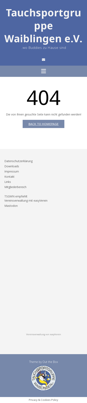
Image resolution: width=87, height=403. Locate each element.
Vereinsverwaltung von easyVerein (43, 334)
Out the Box (50, 362)
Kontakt (9, 176)
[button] (43, 71)
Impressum (11, 171)
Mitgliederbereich (15, 187)
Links (7, 182)
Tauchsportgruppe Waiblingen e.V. (43, 25)
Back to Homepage (43, 124)
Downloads (11, 166)
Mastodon (11, 206)
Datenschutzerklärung (18, 161)
